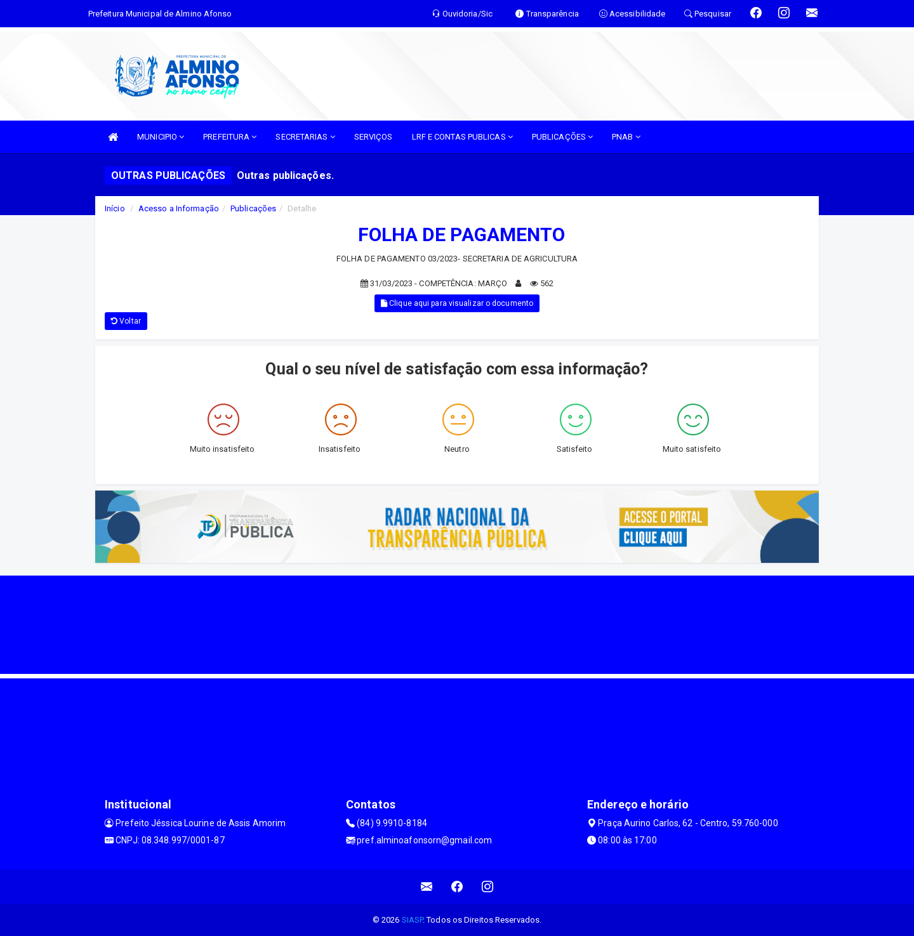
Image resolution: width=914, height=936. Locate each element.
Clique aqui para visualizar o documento (457, 303)
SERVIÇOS (373, 137)
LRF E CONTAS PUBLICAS (462, 137)
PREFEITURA (229, 137)
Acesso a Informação (178, 208)
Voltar (126, 321)
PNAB (626, 137)
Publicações (253, 208)
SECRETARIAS (304, 137)
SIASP (412, 920)
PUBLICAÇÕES (562, 137)
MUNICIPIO (160, 137)
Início (115, 208)
